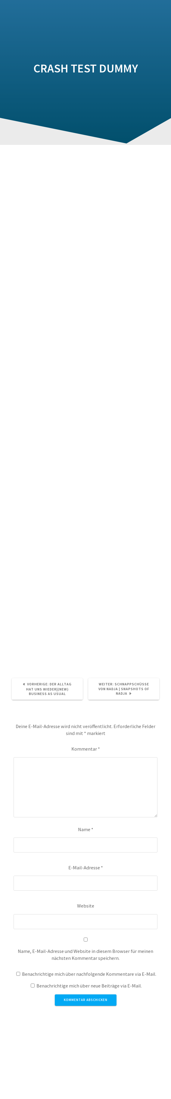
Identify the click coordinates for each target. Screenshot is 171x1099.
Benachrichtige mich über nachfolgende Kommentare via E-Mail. (89, 974)
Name (85, 829)
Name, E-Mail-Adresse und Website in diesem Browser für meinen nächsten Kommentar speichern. (85, 954)
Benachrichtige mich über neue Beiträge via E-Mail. (89, 986)
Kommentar (85, 749)
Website (85, 906)
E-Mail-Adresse (85, 868)
